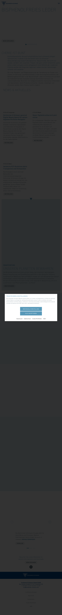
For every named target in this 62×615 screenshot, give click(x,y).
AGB (44, 318)
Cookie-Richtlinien (37, 318)
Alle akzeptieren (31, 313)
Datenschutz (27, 318)
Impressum (19, 318)
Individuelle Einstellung (31, 309)
